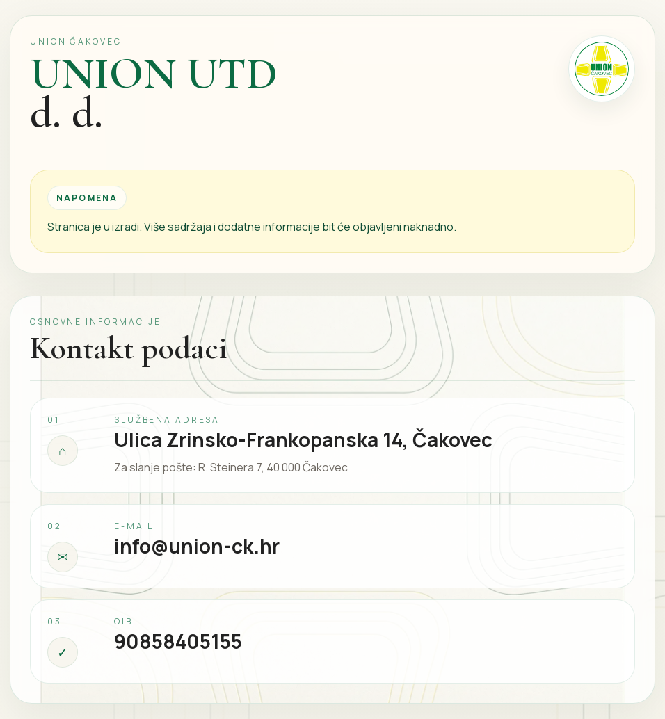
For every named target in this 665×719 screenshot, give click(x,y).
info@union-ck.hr (197, 546)
